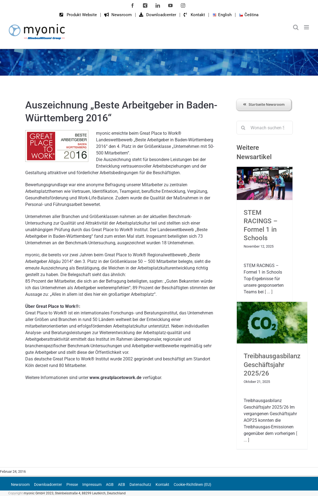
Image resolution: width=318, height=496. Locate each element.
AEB (121, 484)
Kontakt (162, 484)
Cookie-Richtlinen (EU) (192, 484)
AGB (110, 484)
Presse (72, 484)
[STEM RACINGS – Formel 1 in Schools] (264, 183)
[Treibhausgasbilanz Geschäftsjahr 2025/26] (272, 322)
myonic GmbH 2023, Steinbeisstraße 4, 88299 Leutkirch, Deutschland (75, 493)
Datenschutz (140, 484)
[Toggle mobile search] (296, 27)
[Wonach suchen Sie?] (265, 127)
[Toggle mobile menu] (307, 27)
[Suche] (243, 127)
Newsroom (20, 484)
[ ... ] (268, 291)
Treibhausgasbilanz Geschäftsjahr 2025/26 (272, 364)
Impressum (92, 484)
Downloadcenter (48, 484)
